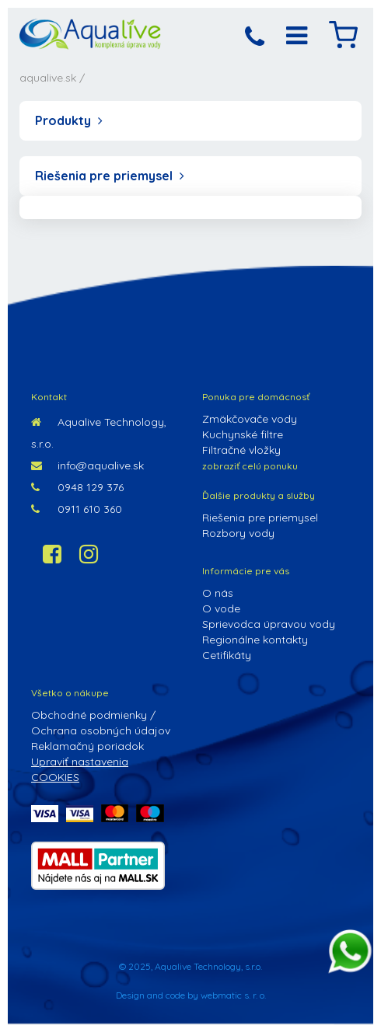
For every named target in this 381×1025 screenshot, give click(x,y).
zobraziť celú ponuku (250, 466)
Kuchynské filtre (242, 434)
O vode (221, 608)
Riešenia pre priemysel (109, 175)
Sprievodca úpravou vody (268, 624)
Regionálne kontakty (255, 640)
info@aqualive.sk (87, 465)
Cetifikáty (226, 655)
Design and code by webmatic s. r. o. (191, 995)
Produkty (69, 120)
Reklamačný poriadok (87, 746)
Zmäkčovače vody (249, 419)
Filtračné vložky (241, 450)
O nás (217, 593)
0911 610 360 (76, 509)
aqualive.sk (47, 78)
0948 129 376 (77, 487)
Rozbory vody (238, 533)
